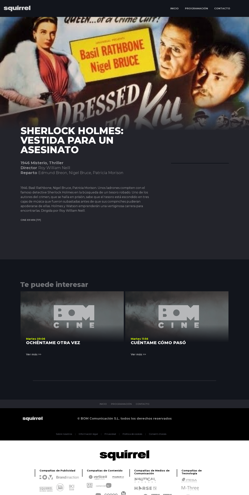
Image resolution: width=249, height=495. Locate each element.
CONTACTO (222, 8)
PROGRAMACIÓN (196, 8)
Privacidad (110, 434)
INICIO (174, 8)
